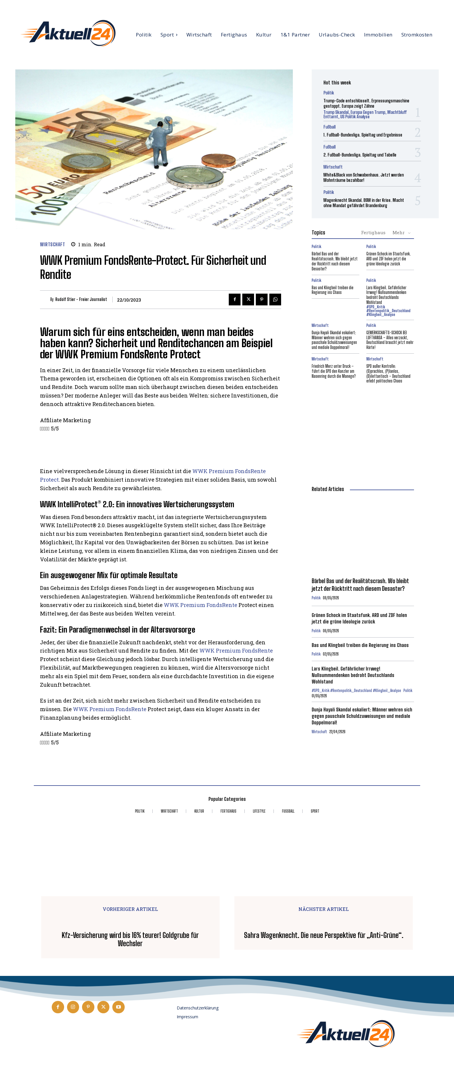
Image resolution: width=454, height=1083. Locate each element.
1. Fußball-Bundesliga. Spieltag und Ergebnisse (362, 134)
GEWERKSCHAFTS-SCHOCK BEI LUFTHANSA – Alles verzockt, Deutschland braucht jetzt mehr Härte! (389, 340)
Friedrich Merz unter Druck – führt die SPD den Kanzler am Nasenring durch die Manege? (334, 371)
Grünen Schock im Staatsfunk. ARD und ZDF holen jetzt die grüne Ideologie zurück (388, 258)
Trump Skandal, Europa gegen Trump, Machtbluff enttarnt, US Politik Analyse (365, 114)
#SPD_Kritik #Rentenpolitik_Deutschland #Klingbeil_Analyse (388, 311)
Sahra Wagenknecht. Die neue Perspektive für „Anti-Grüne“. (323, 935)
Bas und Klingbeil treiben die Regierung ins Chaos (332, 290)
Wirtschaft (52, 244)
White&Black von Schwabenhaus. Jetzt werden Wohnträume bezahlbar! (363, 177)
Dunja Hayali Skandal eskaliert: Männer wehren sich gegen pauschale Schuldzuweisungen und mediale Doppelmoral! (334, 340)
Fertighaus (373, 232)
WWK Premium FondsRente (200, 604)
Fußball (329, 127)
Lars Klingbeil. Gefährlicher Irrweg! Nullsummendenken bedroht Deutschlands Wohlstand (386, 295)
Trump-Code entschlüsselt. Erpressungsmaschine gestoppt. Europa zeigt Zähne (366, 103)
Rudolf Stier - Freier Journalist (81, 299)
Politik (328, 93)
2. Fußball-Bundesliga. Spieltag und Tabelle (359, 154)
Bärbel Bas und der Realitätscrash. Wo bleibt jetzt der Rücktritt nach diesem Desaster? (335, 261)
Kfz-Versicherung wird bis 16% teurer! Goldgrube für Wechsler (130, 939)
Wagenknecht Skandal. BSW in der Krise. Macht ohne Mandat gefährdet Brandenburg (363, 202)
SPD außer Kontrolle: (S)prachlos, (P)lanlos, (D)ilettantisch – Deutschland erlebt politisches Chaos (388, 373)
